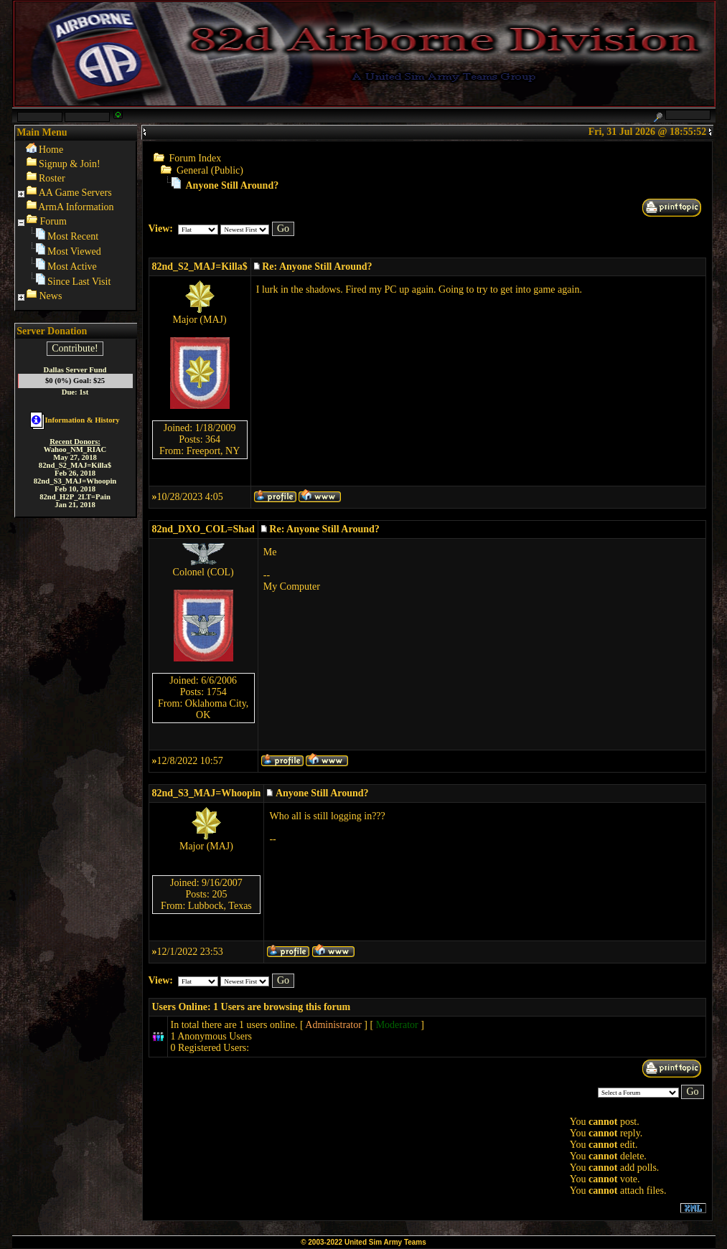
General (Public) (210, 170)
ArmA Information (75, 207)
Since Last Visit (79, 281)
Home (51, 149)
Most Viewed (74, 251)
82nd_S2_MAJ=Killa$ (200, 266)
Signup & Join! (69, 164)
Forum (53, 221)
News (50, 296)
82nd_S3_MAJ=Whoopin (206, 793)
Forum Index (195, 158)
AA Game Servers (75, 192)
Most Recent (72, 236)
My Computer (291, 586)
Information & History (74, 420)
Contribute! (75, 348)
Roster (52, 178)
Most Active (72, 266)
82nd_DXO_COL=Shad (203, 529)
